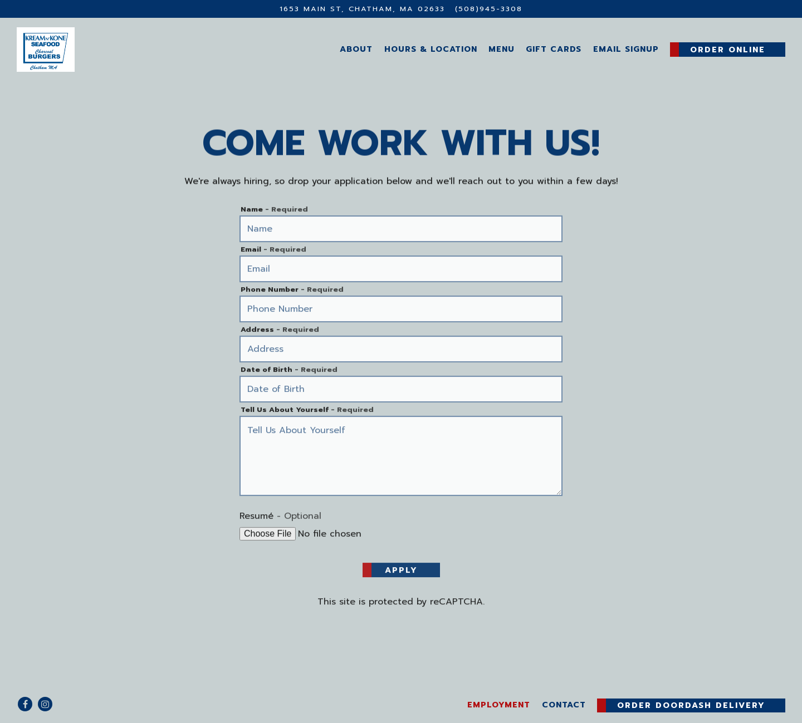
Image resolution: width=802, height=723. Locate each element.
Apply (401, 571)
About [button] (356, 49)
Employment (498, 705)
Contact (564, 705)
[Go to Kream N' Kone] (362, 8)
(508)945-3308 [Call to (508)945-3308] (488, 8)
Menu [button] (501, 49)
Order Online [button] (727, 49)
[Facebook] (25, 704)
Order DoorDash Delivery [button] (691, 705)
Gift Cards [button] (553, 49)
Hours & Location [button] (430, 49)
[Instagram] (45, 704)
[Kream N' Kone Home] (90, 49)
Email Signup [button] (626, 49)
